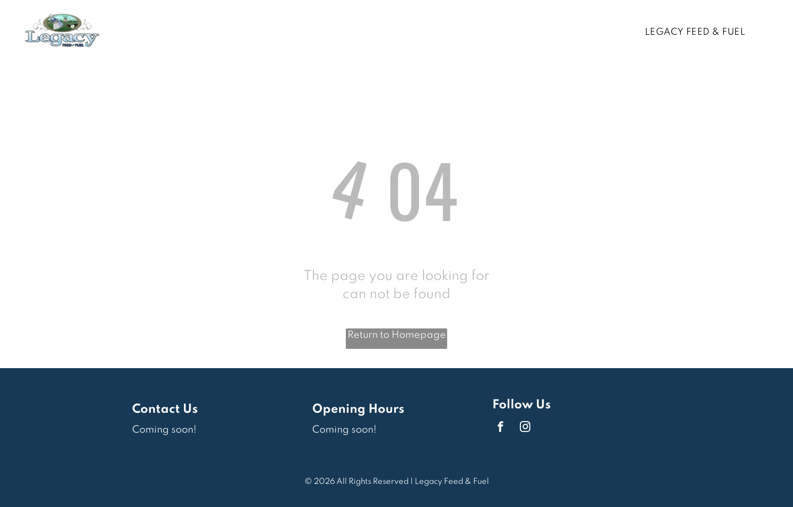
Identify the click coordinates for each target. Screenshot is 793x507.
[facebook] (500, 428)
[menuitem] (699, 32)
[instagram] (525, 428)
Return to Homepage (396, 335)
